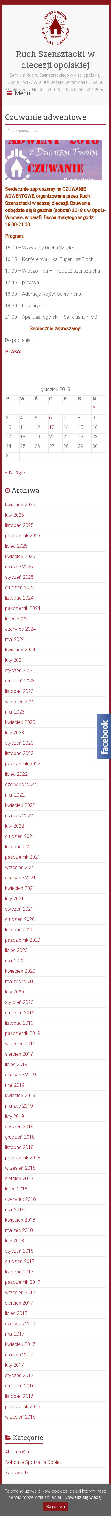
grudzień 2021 (20, 836)
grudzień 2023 (20, 681)
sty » (20, 472)
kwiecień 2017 (20, 1344)
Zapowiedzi (17, 1472)
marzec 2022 (19, 815)
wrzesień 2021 (20, 867)
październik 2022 (22, 764)
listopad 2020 (19, 929)
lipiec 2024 (16, 618)
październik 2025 (22, 536)
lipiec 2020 (16, 950)
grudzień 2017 (20, 1261)
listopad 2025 (19, 525)
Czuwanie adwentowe (45, 117)
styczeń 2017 (19, 1375)
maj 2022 (15, 795)
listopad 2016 (19, 1396)
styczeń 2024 (19, 670)
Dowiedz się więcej (83, 1497)
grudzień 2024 (20, 587)
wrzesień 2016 (20, 1417)
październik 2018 (22, 1158)
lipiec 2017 (16, 1313)
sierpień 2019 (19, 1054)
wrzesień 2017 (20, 1292)
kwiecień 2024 (20, 650)
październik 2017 (22, 1282)
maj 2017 (15, 1334)
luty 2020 (14, 992)
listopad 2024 (19, 598)
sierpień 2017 (19, 1303)
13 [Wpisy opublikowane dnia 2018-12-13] (51, 427)
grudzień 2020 (20, 919)
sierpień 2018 (19, 1178)
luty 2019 (14, 1116)
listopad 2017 (19, 1272)
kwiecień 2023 (20, 722)
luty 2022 (14, 826)
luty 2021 (14, 898)
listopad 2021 (19, 847)
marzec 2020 (19, 981)
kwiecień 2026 (20, 504)
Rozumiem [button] (55, 1506)
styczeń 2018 (19, 1251)
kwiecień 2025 (20, 556)
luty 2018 (14, 1240)
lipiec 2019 (16, 1064)
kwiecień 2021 (20, 888)
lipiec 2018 (16, 1189)
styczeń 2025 (19, 577)
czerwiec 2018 (20, 1199)
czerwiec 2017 (20, 1323)
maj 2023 (15, 712)
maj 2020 (15, 961)
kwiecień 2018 (20, 1220)
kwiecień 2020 (20, 971)
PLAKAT (14, 352)
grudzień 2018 (20, 1137)
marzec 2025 (19, 567)
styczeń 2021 (19, 909)
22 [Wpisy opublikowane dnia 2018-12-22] (80, 437)
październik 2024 (22, 608)
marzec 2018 (19, 1230)
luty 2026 (14, 515)
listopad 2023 (19, 691)
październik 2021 (22, 857)
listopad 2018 (19, 1147)
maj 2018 (15, 1209)
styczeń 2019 (19, 1126)
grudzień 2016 (20, 1386)
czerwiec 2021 (20, 878)
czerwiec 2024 (20, 629)
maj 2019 (15, 1085)
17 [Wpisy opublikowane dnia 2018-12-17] (8, 437)
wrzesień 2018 (20, 1168)
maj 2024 (15, 639)
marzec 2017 (19, 1355)
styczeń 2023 (19, 743)
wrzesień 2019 (20, 1044)
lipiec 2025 (16, 546)
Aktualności (17, 1452)
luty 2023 (14, 732)
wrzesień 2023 (20, 701)
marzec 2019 (19, 1106)
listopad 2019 (19, 1023)
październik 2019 (22, 1033)
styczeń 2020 (19, 1002)
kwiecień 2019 (20, 1095)
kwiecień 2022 (20, 805)
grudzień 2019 (20, 1012)
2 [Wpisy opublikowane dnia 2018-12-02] (93, 408)
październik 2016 (22, 1406)
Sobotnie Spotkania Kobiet (33, 1462)
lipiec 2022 (16, 774)
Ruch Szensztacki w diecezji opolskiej (55, 59)
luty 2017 (14, 1365)
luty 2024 (14, 660)
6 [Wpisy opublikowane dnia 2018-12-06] (50, 418)
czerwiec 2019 (20, 1075)
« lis (8, 472)
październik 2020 (22, 940)
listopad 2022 (19, 753)
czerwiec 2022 (20, 784)
